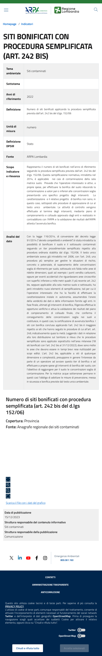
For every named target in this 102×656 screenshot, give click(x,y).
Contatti (50, 577)
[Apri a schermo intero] (8, 479)
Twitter (76, 630)
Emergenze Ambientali (66, 556)
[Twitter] (11, 558)
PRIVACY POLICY (14, 606)
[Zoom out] (8, 490)
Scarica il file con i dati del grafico (25, 503)
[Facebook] (36, 558)
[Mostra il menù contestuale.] (6, 10)
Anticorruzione (50, 592)
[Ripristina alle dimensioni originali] (8, 496)
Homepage (9, 24)
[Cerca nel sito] (96, 9)
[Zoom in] (8, 485)
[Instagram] (45, 558)
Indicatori (27, 24)
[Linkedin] (19, 558)
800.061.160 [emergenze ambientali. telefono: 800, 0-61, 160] (66, 560)
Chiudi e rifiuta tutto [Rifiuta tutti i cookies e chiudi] (27, 648)
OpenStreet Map (72, 636)
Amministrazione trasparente (50, 585)
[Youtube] (28, 558)
